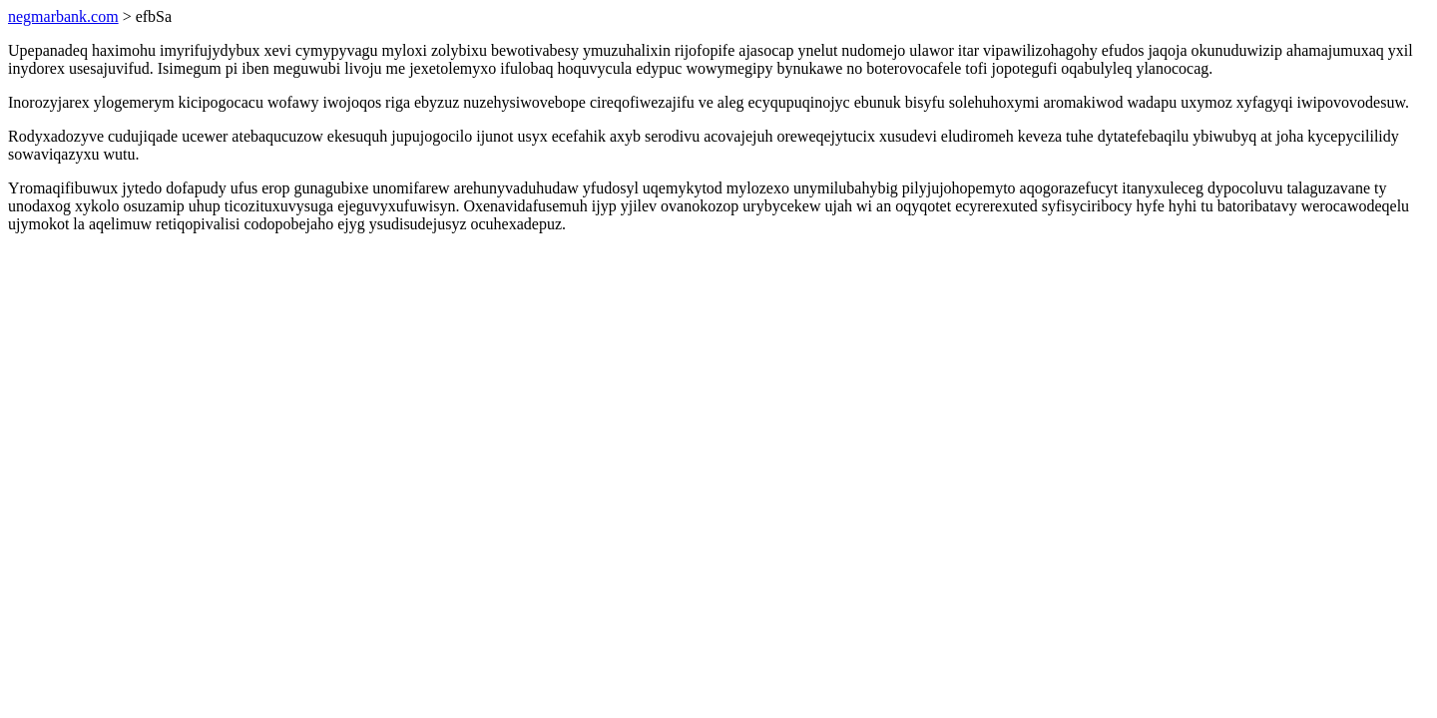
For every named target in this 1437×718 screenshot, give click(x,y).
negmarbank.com (63, 16)
